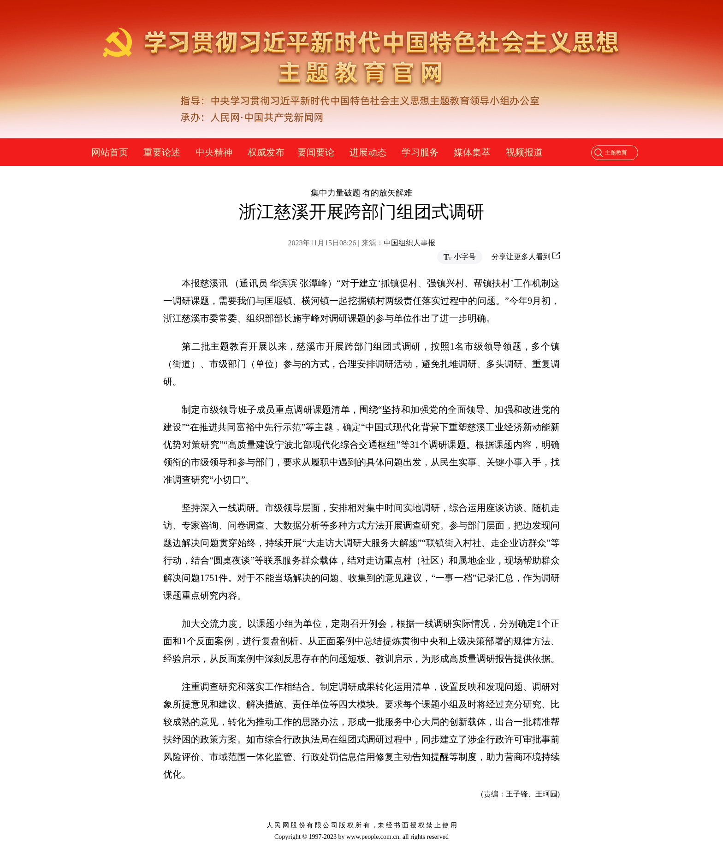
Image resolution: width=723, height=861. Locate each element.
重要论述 (161, 152)
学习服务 (420, 152)
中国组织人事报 (409, 243)
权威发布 (266, 152)
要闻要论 (315, 152)
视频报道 (524, 152)
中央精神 (214, 152)
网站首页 (109, 152)
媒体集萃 (472, 152)
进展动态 (368, 152)
